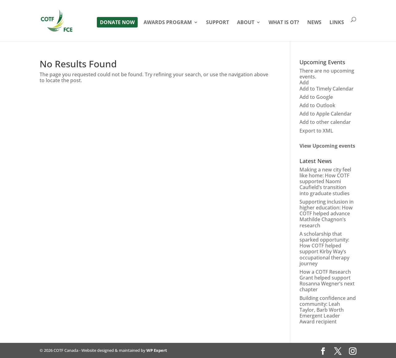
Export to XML (316, 130)
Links (336, 23)
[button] (304, 82)
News (314, 23)
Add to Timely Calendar (326, 88)
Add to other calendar (325, 122)
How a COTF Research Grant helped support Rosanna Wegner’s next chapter (327, 280)
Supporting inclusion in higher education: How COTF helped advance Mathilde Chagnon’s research (326, 213)
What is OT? (284, 23)
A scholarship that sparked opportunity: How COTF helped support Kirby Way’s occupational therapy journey (324, 248)
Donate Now (117, 22)
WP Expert (156, 350)
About (245, 23)
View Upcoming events (327, 145)
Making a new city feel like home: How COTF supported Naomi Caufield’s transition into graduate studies (325, 181)
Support (217, 23)
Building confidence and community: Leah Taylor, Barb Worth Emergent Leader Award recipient (327, 310)
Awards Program (168, 23)
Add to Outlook (317, 105)
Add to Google (316, 97)
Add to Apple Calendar (325, 113)
